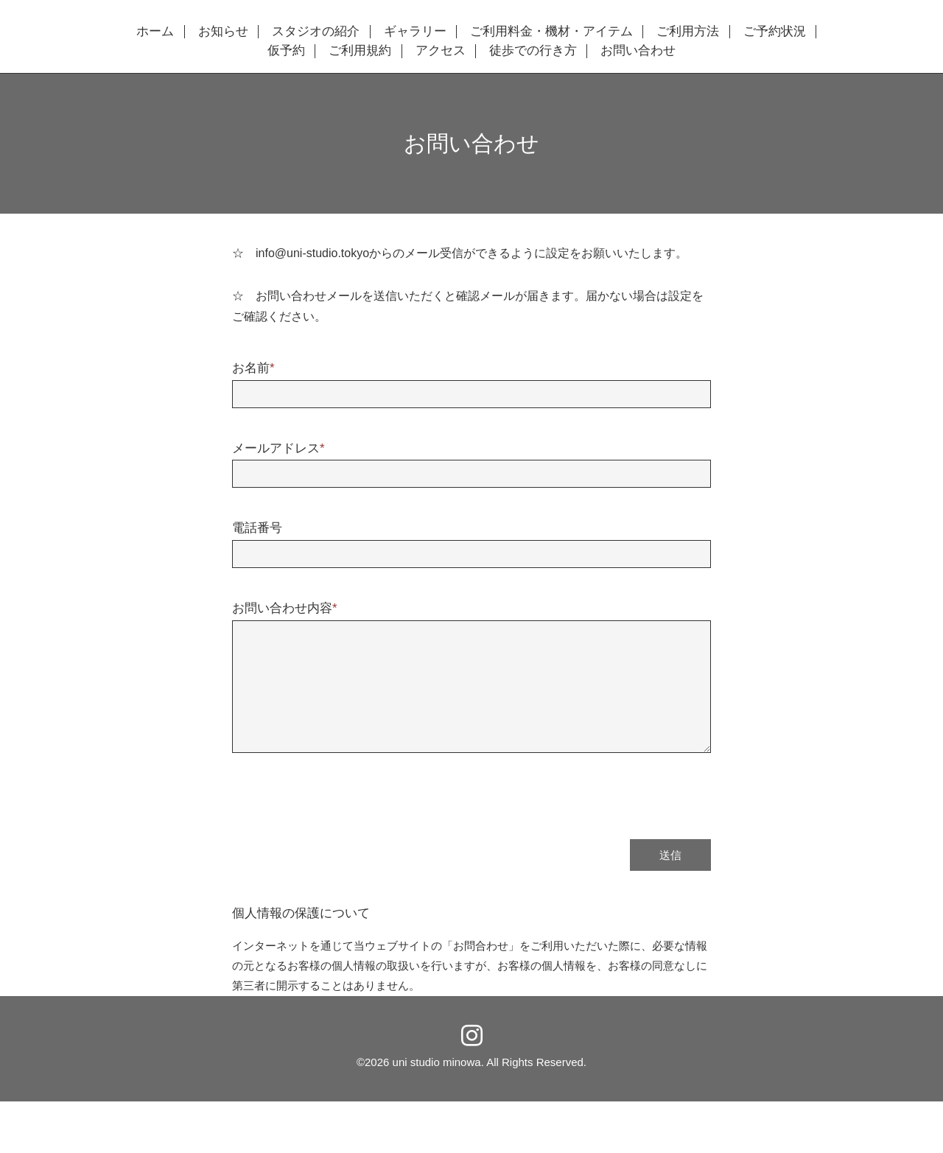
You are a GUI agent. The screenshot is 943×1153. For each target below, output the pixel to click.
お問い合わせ (638, 50)
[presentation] (344, 788)
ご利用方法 (687, 31)
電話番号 (257, 528)
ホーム (155, 31)
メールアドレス (278, 448)
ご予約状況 (774, 31)
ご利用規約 (360, 50)
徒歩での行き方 (533, 50)
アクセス (441, 50)
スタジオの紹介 (316, 31)
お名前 (253, 368)
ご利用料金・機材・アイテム (551, 31)
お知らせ (223, 31)
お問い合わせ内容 (284, 608)
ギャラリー (415, 31)
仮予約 (286, 50)
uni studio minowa (437, 1062)
